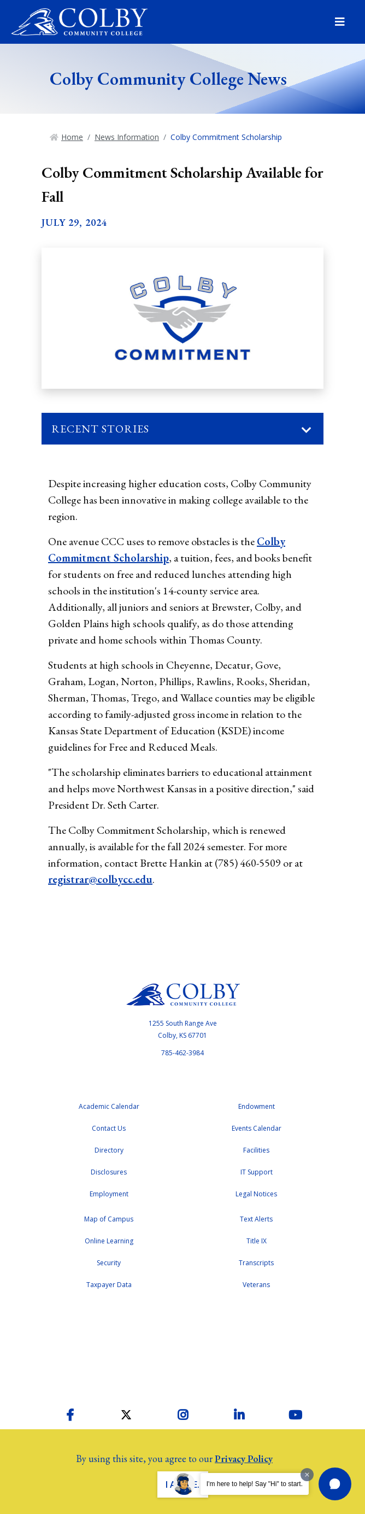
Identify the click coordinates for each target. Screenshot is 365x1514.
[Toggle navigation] (306, 430)
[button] (335, 1484)
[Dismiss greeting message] (307, 1474)
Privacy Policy (244, 1458)
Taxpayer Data (109, 1284)
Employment (109, 1194)
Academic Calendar (109, 1106)
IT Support (256, 1172)
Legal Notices (256, 1194)
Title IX (256, 1241)
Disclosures (109, 1172)
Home (72, 137)
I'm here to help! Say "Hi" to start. (255, 1484)
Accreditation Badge (182, 1345)
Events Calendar (256, 1128)
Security (109, 1262)
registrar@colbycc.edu (100, 879)
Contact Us (109, 1128)
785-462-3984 (182, 1052)
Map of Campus (108, 1219)
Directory (109, 1150)
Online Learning (109, 1241)
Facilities (256, 1150)
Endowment (256, 1106)
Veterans (256, 1284)
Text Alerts (256, 1219)
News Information (127, 137)
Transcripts (256, 1262)
